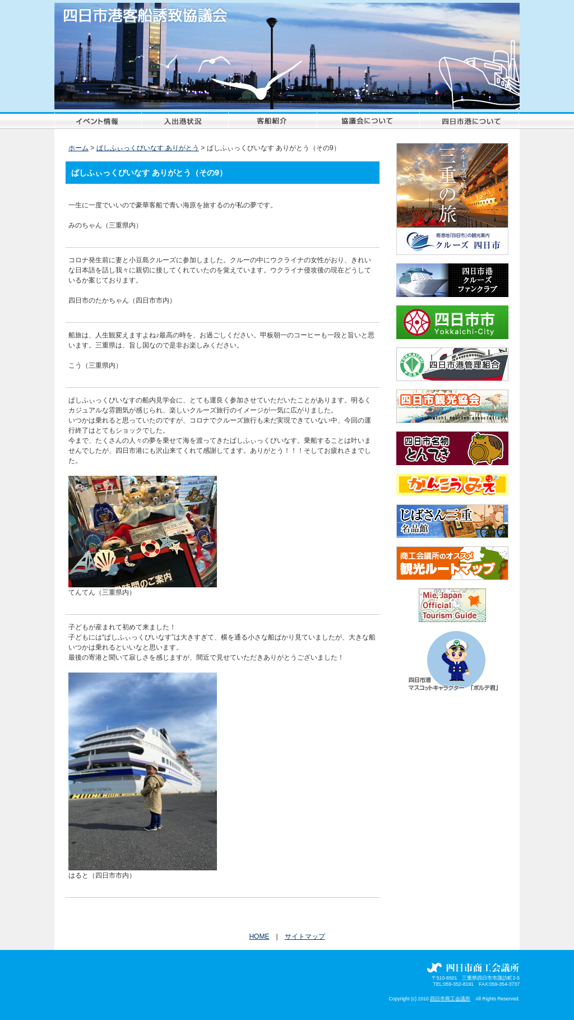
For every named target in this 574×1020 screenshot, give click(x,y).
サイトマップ (305, 936)
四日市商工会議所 (450, 999)
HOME (259, 936)
